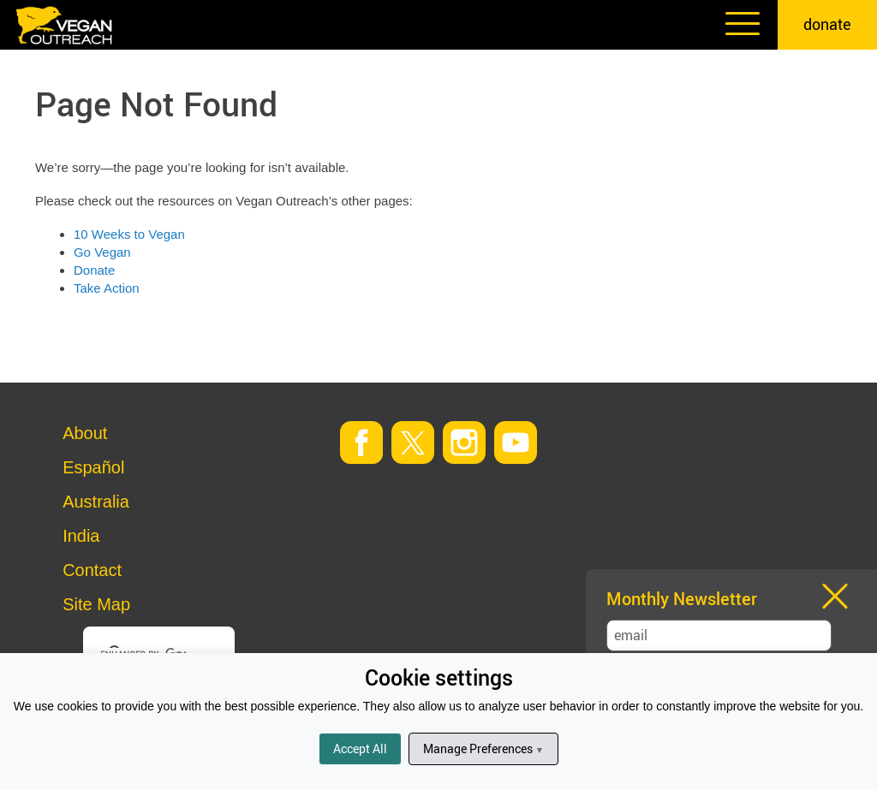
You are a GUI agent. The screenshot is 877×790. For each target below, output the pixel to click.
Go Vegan (102, 252)
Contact (92, 570)
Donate (94, 270)
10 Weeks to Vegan (129, 234)
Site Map (96, 604)
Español (93, 467)
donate (827, 24)
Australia (96, 501)
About (85, 433)
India (81, 535)
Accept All (360, 748)
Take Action (107, 288)
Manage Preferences (483, 748)
